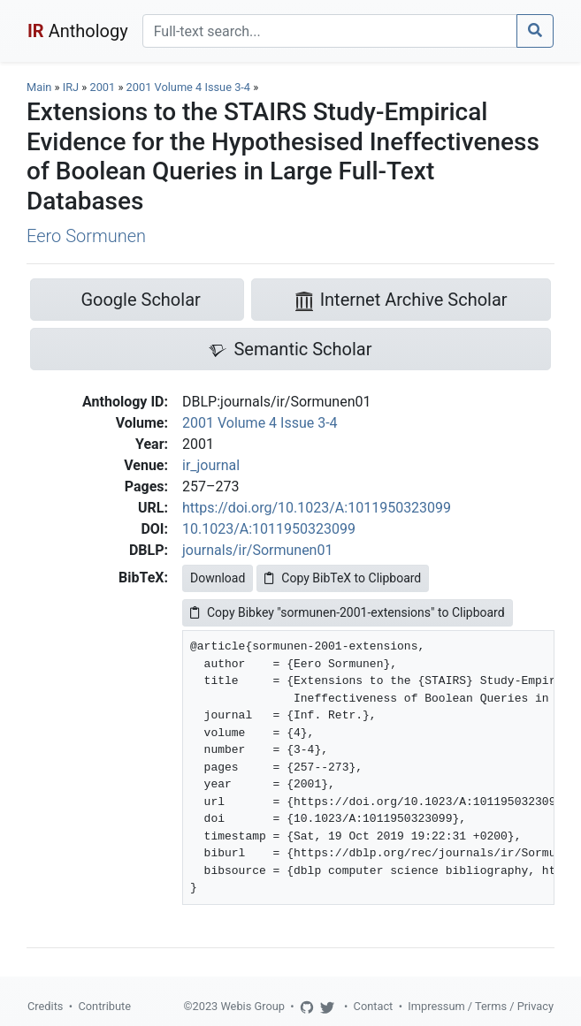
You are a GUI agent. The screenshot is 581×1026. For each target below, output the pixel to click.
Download (217, 578)
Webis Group (252, 1006)
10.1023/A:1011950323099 (268, 529)
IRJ (71, 87)
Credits (45, 1006)
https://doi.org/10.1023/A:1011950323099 (316, 507)
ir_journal (211, 465)
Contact (374, 1006)
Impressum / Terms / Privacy (481, 1006)
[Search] (329, 31)
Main (39, 87)
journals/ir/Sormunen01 (257, 550)
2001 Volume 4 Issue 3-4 (190, 87)
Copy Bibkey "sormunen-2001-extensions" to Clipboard (347, 612)
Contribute (104, 1006)
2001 (102, 87)
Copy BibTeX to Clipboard (342, 578)
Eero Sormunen (86, 236)
